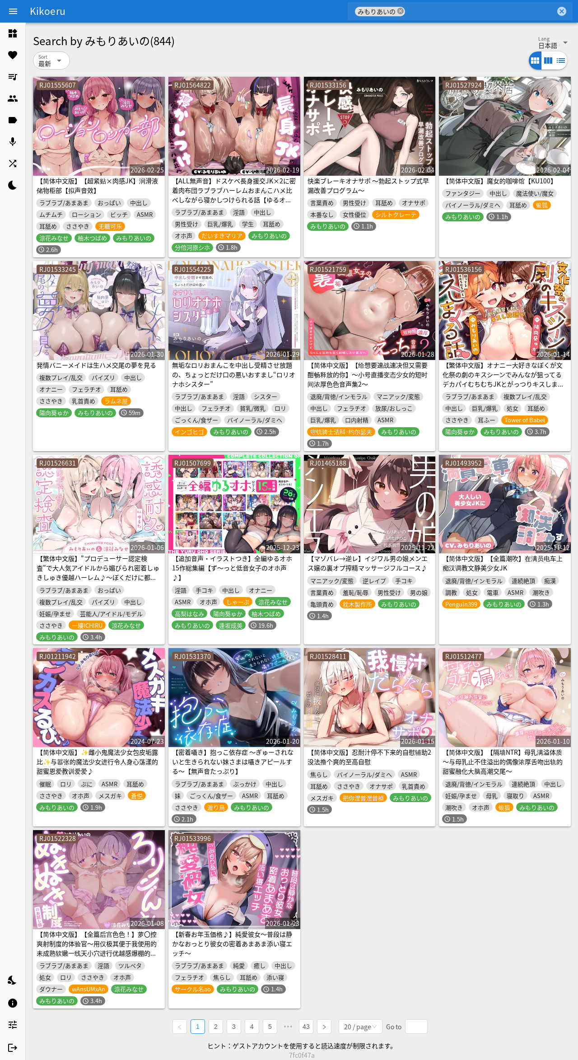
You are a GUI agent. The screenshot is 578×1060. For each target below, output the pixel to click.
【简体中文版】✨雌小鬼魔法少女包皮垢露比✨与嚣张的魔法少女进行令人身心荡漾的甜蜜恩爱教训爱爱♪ (97, 761)
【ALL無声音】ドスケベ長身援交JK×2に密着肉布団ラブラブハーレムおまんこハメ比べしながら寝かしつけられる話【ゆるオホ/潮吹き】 (234, 195)
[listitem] (12, 33)
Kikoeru (47, 11)
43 (306, 1026)
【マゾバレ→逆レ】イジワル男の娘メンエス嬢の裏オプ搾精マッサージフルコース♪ (368, 563)
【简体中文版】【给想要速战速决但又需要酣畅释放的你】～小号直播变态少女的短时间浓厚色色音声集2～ (368, 374)
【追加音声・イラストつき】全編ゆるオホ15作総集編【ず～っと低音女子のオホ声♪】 (232, 568)
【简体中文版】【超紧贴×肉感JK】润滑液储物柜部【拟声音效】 (97, 185)
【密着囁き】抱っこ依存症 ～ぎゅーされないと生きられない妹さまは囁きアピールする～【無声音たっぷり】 (233, 761)
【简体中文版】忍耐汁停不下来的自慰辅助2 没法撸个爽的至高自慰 (369, 756)
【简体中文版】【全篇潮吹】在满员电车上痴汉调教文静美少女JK (503, 563)
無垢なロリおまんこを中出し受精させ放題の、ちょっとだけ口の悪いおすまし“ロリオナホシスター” (233, 374)
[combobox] (480, 11)
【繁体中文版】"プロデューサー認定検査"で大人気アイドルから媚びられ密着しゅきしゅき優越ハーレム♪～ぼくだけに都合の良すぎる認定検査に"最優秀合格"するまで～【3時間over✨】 (98, 577)
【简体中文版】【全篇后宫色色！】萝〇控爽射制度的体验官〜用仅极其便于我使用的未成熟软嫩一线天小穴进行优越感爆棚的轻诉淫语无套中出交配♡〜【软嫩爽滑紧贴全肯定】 (97, 952)
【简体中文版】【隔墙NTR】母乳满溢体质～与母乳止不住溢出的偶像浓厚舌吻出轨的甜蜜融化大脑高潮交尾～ (503, 761)
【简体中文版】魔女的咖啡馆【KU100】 (500, 180)
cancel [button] (400, 11)
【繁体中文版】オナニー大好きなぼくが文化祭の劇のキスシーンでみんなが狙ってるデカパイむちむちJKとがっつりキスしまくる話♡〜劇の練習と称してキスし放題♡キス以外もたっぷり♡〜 (503, 383)
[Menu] (13, 11)
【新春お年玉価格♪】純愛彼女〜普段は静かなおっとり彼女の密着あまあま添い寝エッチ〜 (232, 943)
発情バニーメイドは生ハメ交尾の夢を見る (96, 364)
